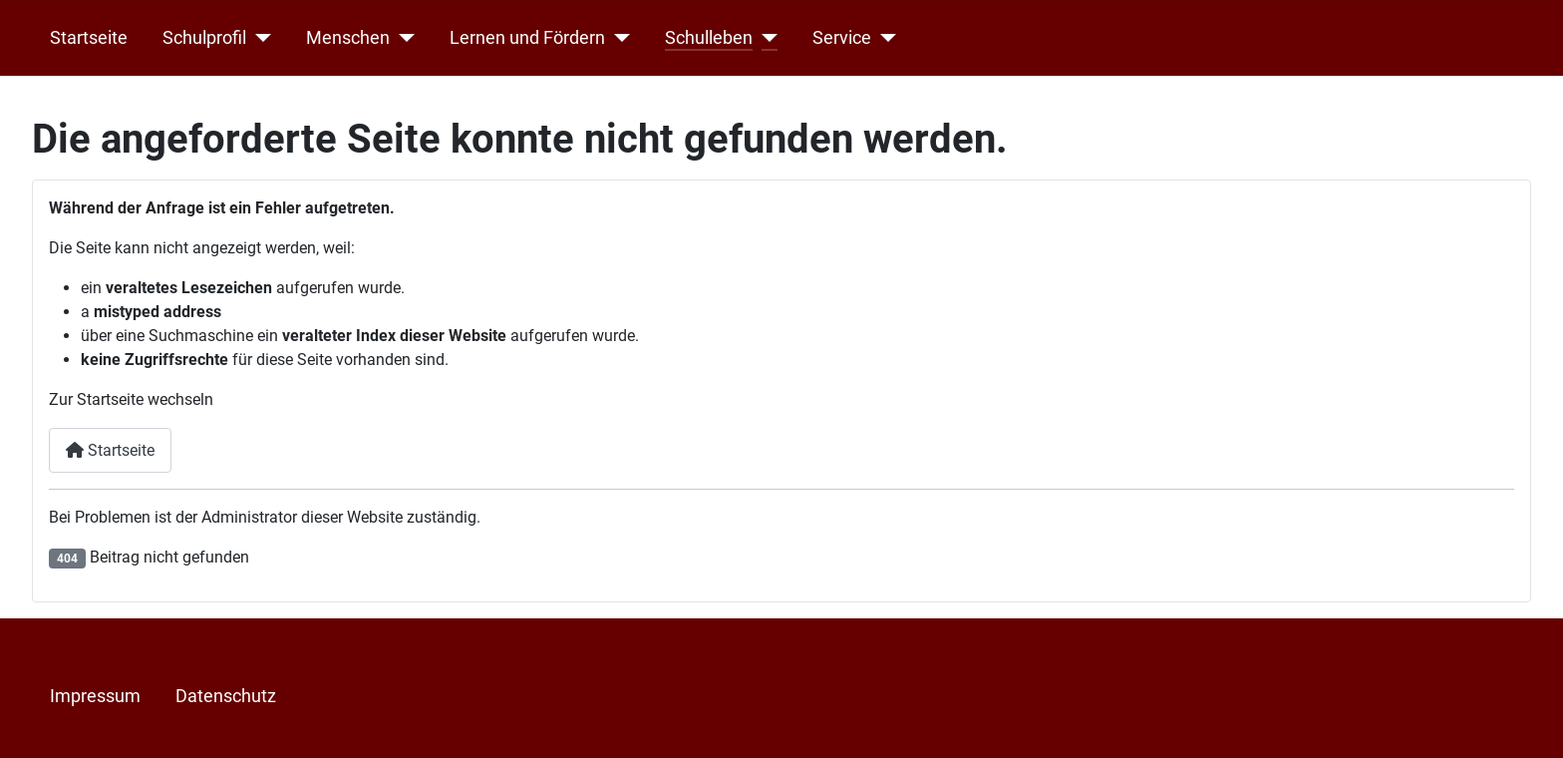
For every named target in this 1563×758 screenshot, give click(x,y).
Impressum (95, 696)
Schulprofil (204, 38)
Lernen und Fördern (527, 38)
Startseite (89, 38)
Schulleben (709, 38)
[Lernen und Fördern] (617, 38)
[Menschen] (402, 38)
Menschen (348, 38)
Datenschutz (225, 696)
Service (841, 38)
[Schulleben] (765, 38)
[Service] (883, 38)
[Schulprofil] (258, 38)
